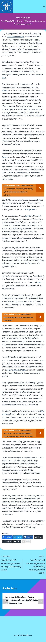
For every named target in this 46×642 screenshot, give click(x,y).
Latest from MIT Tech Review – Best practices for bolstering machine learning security (11, 563)
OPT (40, 216)
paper (4, 78)
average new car (31, 210)
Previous (5, 601)
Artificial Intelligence (23, 18)
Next (41, 601)
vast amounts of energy (15, 37)
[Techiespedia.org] (6, 6)
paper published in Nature (17, 370)
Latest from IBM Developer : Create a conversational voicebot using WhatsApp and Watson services (21, 600)
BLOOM (4, 90)
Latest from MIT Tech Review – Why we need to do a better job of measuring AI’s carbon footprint (35, 564)
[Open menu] (44, 6)
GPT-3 (27, 216)
